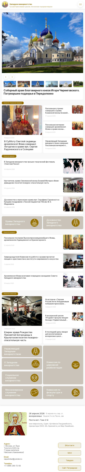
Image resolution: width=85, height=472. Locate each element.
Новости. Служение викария (13, 103)
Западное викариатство (21, 4)
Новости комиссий (10, 293)
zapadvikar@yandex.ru (13, 459)
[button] (6, 77)
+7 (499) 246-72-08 (12, 466)
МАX (70, 453)
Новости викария (9, 232)
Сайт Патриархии (69, 468)
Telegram (69, 460)
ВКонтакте (69, 445)
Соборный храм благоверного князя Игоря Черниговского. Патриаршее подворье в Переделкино (41, 92)
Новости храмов (9, 156)
